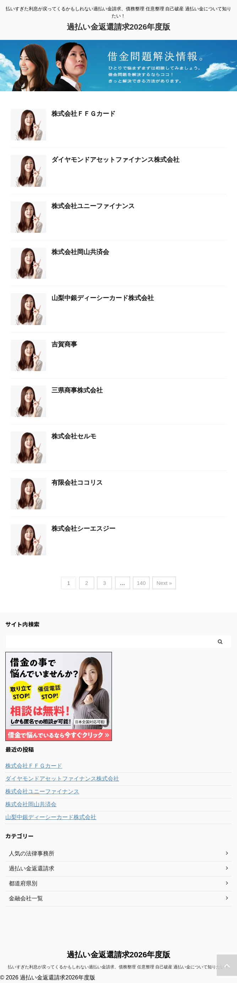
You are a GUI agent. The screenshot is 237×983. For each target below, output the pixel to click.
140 (141, 583)
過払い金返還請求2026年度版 (119, 26)
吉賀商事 (64, 344)
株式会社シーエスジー (83, 528)
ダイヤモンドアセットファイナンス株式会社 (115, 159)
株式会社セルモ (74, 436)
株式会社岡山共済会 (80, 252)
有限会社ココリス (77, 482)
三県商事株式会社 (77, 390)
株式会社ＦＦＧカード (83, 113)
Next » (164, 583)
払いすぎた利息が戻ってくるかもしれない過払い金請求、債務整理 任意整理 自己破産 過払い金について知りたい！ (118, 966)
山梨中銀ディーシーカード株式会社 (103, 298)
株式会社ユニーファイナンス (93, 206)
